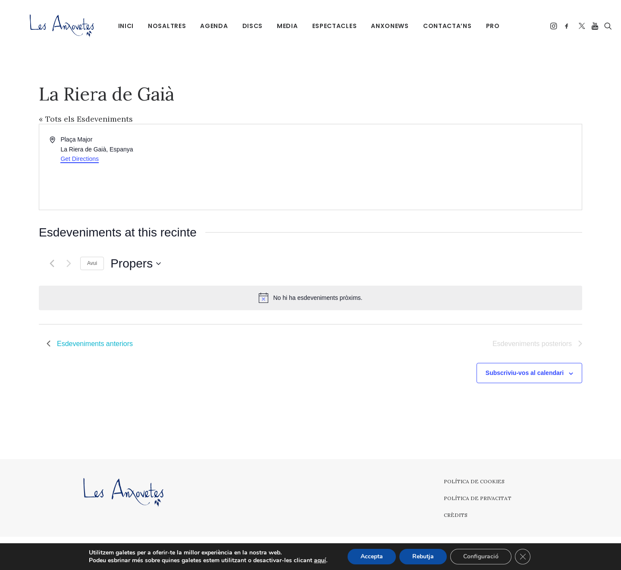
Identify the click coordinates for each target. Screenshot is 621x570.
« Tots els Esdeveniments (86, 119)
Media (283, 26)
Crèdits (455, 515)
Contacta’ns (442, 26)
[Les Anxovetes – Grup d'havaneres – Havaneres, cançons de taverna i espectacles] (51, 26)
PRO (488, 26)
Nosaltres (163, 26)
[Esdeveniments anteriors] (52, 263)
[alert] (310, 298)
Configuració (481, 556)
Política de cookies (474, 481)
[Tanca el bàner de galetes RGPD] (522, 556)
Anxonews (386, 26)
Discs (248, 26)
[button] (549, 25)
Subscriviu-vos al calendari (525, 372)
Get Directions (79, 158)
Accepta (372, 556)
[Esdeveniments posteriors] (68, 263)
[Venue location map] (445, 167)
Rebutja (423, 556)
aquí (320, 560)
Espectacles (329, 26)
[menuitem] (121, 25)
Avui (92, 263)
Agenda (209, 26)
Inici (121, 26)
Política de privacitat (477, 498)
